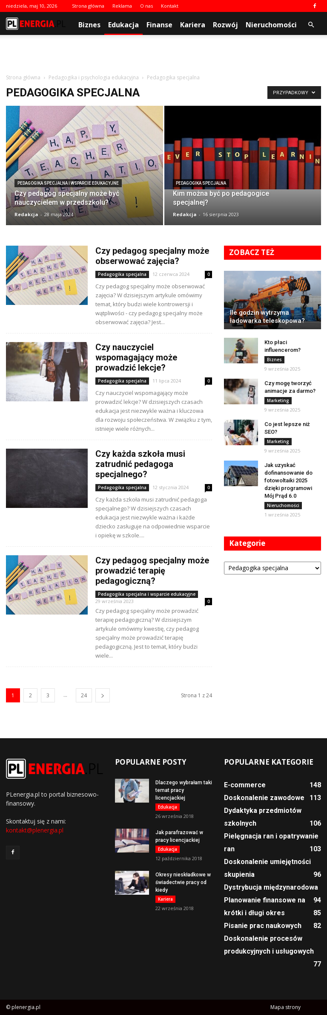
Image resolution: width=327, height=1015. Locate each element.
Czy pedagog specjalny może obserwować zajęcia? (152, 256)
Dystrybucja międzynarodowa (271, 887)
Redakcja (26, 214)
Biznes (89, 24)
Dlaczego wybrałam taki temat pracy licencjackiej (183, 790)
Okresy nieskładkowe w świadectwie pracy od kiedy (183, 882)
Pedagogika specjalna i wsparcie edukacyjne (68, 183)
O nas (146, 6)
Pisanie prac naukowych (262, 926)
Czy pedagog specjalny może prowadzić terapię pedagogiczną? (152, 570)
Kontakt (169, 6)
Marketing (278, 400)
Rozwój (225, 24)
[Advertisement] (163, 54)
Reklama (122, 6)
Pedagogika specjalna (201, 183)
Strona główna (88, 6)
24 (84, 695)
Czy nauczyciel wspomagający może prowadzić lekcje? (136, 357)
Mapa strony (285, 1007)
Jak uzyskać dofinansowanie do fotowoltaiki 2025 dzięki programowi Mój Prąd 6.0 (288, 480)
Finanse (159, 24)
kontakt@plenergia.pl (34, 830)
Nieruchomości (271, 24)
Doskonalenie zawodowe (264, 798)
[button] (311, 24)
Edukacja (123, 24)
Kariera (192, 24)
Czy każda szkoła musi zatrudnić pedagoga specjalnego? (140, 464)
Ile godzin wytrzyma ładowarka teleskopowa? (267, 317)
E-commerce (245, 785)
